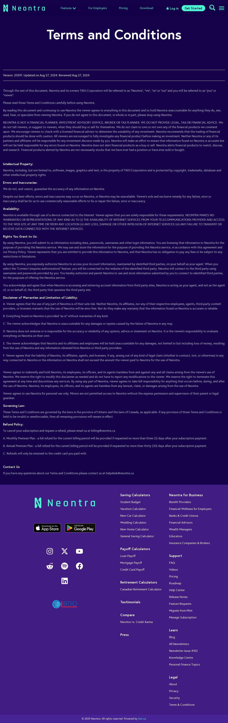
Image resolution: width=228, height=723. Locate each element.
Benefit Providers (180, 502)
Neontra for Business (186, 495)
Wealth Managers (180, 529)
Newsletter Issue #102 (183, 651)
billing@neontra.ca (103, 430)
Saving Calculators (135, 495)
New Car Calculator (133, 515)
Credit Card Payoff (132, 569)
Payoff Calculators (135, 549)
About (173, 684)
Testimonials (130, 602)
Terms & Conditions (182, 704)
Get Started (193, 8)
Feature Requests (180, 604)
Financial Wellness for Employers (190, 509)
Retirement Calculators (138, 582)
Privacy (173, 691)
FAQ (172, 563)
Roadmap (175, 583)
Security (174, 698)
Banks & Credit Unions (183, 515)
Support (175, 555)
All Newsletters (179, 644)
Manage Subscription (182, 617)
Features (66, 8)
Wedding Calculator (133, 522)
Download (146, 8)
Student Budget (130, 502)
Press (124, 634)
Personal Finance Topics (184, 664)
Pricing (123, 8)
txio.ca (142, 718)
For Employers (97, 8)
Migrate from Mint (180, 610)
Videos (173, 569)
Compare (127, 615)
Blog (172, 637)
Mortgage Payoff (131, 563)
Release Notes (178, 597)
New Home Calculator (134, 529)
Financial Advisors (180, 522)
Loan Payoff (127, 556)
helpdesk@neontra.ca (120, 473)
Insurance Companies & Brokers (189, 543)
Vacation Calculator (133, 509)
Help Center (177, 590)
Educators (175, 536)
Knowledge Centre (181, 657)
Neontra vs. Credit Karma (136, 622)
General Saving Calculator (137, 536)
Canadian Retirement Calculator (141, 589)
